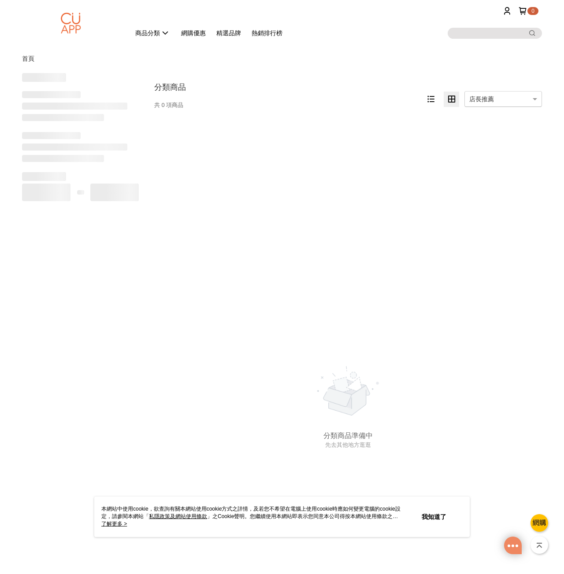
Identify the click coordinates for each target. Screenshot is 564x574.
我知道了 (434, 516)
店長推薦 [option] (481, 99)
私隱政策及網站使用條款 (178, 516)
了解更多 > (114, 524)
